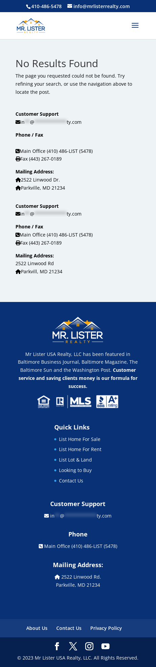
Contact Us (71, 480)
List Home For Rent (80, 449)
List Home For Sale (79, 439)
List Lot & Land (75, 459)
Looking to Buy (75, 470)
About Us (37, 628)
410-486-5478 (46, 6)
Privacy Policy (106, 628)
